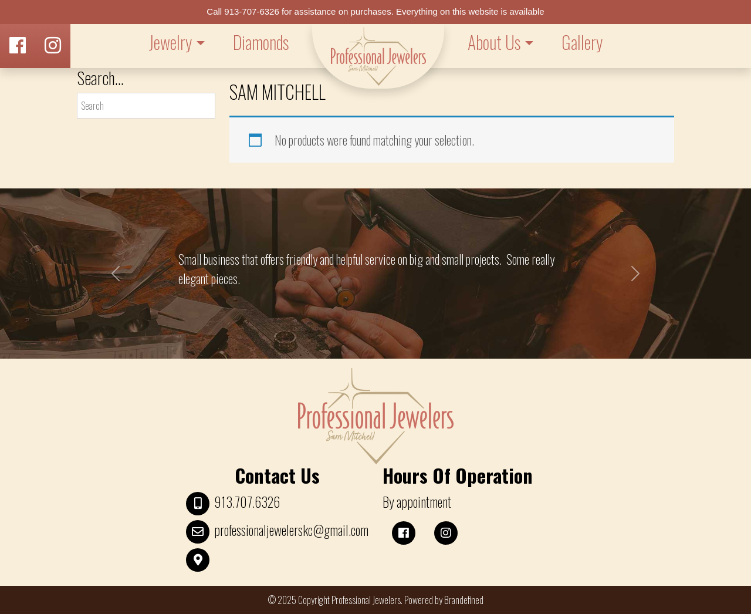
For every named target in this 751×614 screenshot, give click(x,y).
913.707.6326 (247, 502)
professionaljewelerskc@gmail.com (291, 530)
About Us (494, 42)
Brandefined (463, 600)
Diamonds (261, 42)
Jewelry (170, 42)
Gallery (582, 42)
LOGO (378, 56)
